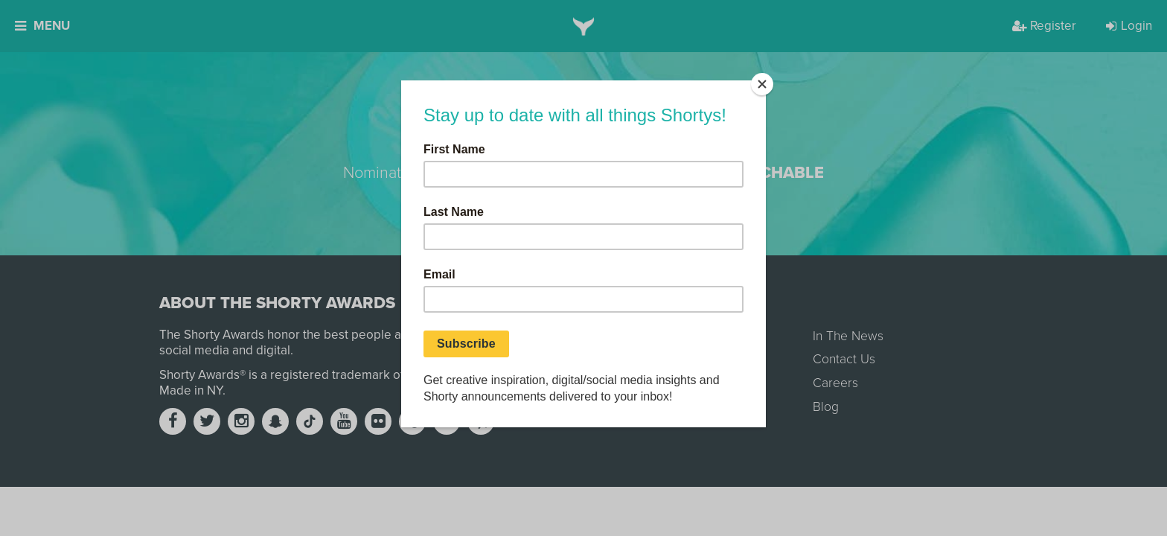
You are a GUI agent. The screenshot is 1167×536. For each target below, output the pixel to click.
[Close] (762, 84)
